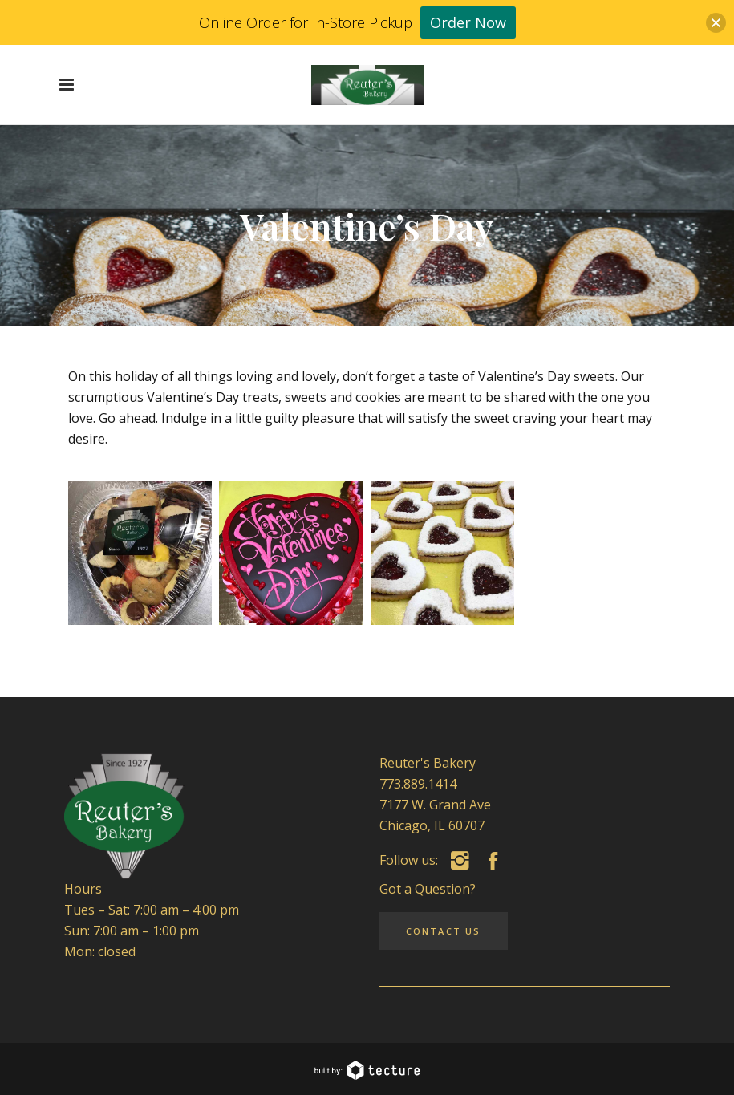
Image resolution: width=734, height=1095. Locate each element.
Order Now (468, 22)
